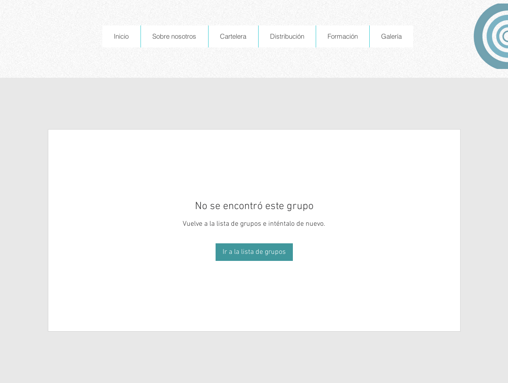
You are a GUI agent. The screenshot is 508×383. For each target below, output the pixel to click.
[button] (174, 36)
